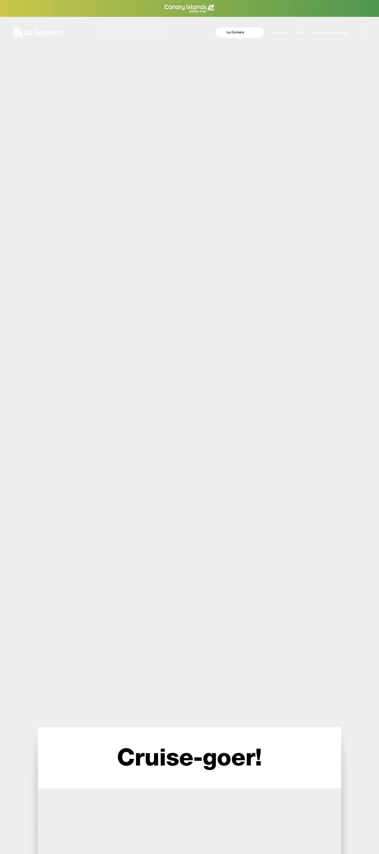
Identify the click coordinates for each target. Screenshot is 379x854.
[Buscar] (135, 32)
